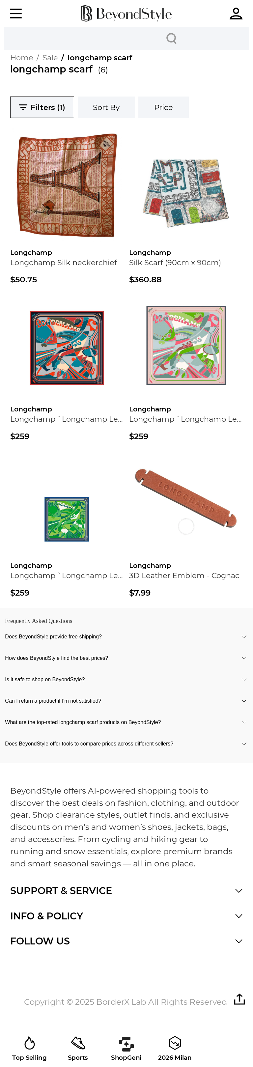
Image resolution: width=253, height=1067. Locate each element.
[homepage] (126, 13)
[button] (239, 999)
